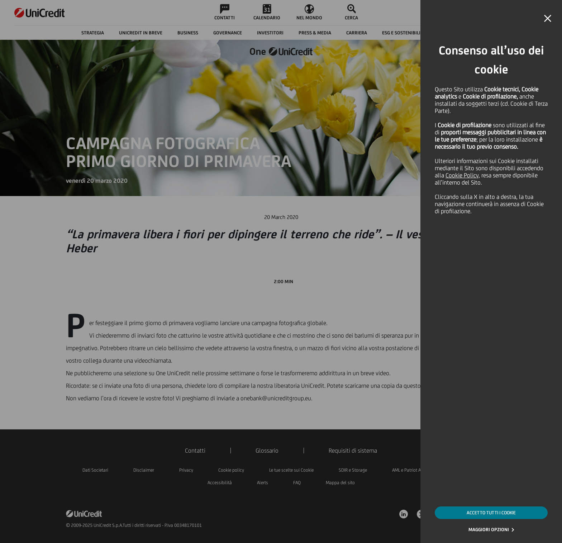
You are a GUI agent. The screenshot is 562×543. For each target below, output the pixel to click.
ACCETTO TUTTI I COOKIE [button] (491, 512)
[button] (547, 18)
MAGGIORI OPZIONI (488, 529)
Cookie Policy (462, 175)
